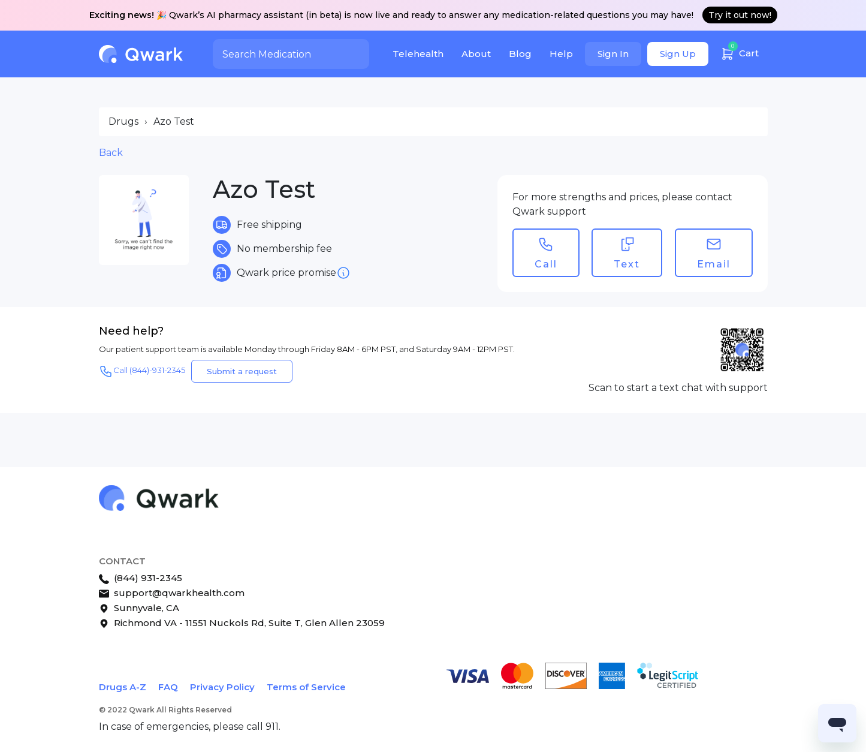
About (476, 53)
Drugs (123, 121)
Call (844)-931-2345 (142, 371)
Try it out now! (739, 15)
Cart (739, 52)
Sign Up (678, 53)
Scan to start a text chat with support (678, 387)
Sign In (613, 53)
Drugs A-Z (122, 687)
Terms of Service (306, 687)
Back (111, 152)
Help (561, 53)
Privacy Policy (222, 687)
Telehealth (418, 53)
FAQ (168, 687)
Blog (520, 53)
